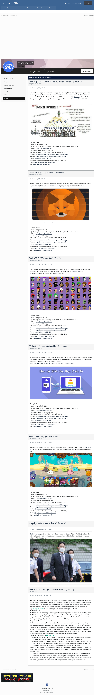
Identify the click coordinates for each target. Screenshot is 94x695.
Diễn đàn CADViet (11, 3)
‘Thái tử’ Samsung (35, 534)
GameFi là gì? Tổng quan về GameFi (43, 436)
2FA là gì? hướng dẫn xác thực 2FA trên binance (48, 346)
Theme (44, 688)
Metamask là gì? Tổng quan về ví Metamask (46, 173)
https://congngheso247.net (44, 148)
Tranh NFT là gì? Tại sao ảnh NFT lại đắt (45, 258)
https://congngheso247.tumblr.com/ (45, 162)
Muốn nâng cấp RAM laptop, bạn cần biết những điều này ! (52, 589)
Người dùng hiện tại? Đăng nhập (73, 3)
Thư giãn (34, 591)
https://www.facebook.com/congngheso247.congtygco (52, 154)
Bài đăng (6, 98)
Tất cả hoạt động (8, 78)
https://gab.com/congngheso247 (42, 164)
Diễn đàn (6, 8)
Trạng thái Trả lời (8, 88)
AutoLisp (27, 8)
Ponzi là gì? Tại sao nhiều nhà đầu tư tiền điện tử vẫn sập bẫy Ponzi (56, 82)
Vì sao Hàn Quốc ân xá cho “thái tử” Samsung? (47, 523)
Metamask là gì (53, 186)
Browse (51, 8)
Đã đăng (37, 88)
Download (16, 8)
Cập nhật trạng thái (9, 85)
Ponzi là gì (77, 97)
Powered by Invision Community (47, 692)
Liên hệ (50, 688)
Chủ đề (5, 95)
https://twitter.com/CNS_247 (43, 158)
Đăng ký (88, 3)
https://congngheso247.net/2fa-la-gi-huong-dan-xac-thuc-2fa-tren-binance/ (52, 363)
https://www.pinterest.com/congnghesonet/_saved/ (51, 156)
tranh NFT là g (76, 271)
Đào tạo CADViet (39, 8)
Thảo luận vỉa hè (37, 84)
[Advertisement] (47, 31)
